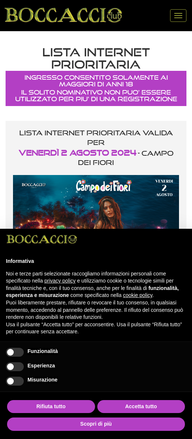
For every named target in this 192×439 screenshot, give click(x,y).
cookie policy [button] (137, 295)
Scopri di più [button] (96, 424)
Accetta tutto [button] (141, 406)
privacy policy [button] (60, 281)
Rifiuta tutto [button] (51, 406)
